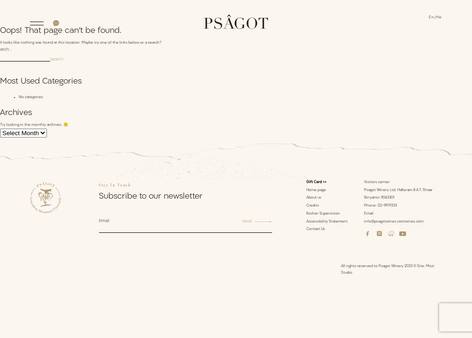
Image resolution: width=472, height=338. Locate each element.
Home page (316, 190)
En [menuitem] (431, 17)
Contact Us (315, 229)
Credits (312, 205)
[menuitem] (432, 18)
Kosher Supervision (323, 213)
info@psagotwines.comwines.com (394, 221)
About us (313, 198)
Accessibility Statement (327, 221)
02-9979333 (387, 205)
